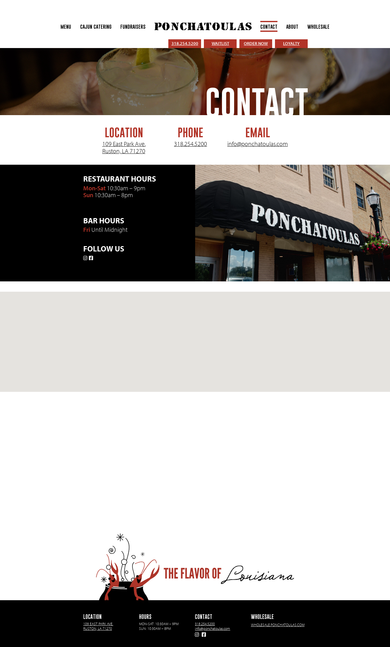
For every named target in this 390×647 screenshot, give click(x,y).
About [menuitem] (292, 26)
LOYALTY (291, 43)
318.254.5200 (184, 43)
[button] (195, 336)
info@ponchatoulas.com (257, 144)
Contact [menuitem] (268, 26)
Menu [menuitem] (65, 26)
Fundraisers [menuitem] (133, 26)
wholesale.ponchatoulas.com (278, 624)
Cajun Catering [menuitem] (96, 26)
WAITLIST (220, 43)
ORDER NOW (256, 43)
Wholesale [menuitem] (318, 26)
